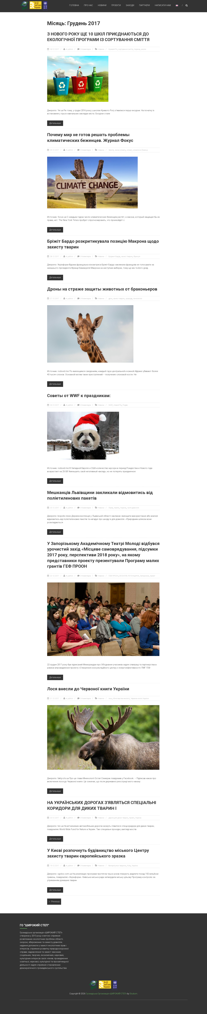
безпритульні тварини (117, 864)
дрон (110, 298)
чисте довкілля (133, 507)
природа (129, 298)
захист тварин (127, 256)
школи (143, 49)
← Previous (54, 900)
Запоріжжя (144, 575)
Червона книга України (140, 697)
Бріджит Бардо (114, 256)
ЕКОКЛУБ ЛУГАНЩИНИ (129, 575)
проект (152, 575)
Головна (74, 5)
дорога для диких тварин (118, 816)
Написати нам (163, 5)
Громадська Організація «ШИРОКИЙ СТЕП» (106, 992)
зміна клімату (120, 150)
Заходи (130, 5)
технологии (137, 298)
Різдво (125, 405)
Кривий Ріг (113, 49)
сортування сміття (125, 49)
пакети (116, 507)
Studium (133, 992)
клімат (129, 150)
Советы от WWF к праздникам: (79, 395)
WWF (111, 405)
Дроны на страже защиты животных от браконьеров (102, 288)
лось (110, 697)
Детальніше (55, 123)
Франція (137, 256)
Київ (129, 864)
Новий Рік (118, 405)
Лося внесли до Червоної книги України (88, 687)
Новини (102, 5)
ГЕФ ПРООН (113, 575)
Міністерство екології (121, 697)
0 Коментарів (85, 49)
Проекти (116, 5)
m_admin (69, 49)
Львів (111, 507)
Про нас (88, 5)
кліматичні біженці (140, 150)
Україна (137, 49)
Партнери (144, 5)
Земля (111, 150)
